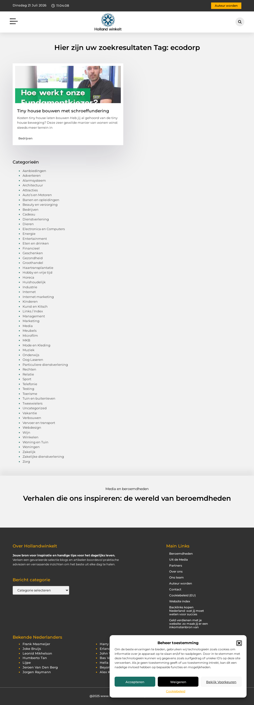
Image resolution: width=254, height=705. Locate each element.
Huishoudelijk (34, 282)
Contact (175, 589)
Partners (175, 565)
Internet (29, 292)
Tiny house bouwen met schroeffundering (63, 110)
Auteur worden (180, 583)
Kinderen (30, 301)
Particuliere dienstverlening (45, 365)
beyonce (107, 667)
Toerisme (30, 394)
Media (28, 326)
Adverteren (32, 175)
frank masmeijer (36, 644)
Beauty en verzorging (40, 205)
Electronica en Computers (44, 229)
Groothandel (33, 263)
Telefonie (30, 384)
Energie (29, 234)
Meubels (29, 330)
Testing (28, 389)
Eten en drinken (36, 243)
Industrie (30, 287)
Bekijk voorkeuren (221, 682)
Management (34, 316)
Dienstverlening (36, 219)
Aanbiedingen (34, 171)
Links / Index (33, 311)
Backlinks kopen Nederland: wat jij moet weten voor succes (186, 610)
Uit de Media (178, 559)
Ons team (176, 577)
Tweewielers (32, 403)
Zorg (26, 461)
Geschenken (33, 253)
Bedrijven (25, 138)
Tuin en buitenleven (39, 398)
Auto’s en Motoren (37, 195)
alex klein (108, 672)
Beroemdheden (181, 553)
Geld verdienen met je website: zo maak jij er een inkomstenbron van (188, 623)
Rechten (29, 369)
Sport (27, 379)
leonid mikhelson (37, 653)
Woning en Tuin (35, 442)
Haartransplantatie (38, 268)
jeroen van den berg (40, 667)
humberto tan (35, 658)
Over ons (176, 571)
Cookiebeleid (175, 691)
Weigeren (178, 682)
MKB (26, 340)
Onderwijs (31, 355)
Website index (179, 601)
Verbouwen (32, 418)
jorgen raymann (37, 672)
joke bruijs (32, 649)
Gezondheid (33, 258)
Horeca (28, 277)
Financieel (31, 248)
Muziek (28, 350)
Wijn (26, 432)
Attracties (30, 190)
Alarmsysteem (34, 180)
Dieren (28, 224)
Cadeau (29, 214)
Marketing (31, 321)
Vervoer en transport (39, 423)
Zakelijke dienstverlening (43, 456)
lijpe (27, 662)
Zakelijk (29, 452)
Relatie (28, 374)
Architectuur (33, 185)
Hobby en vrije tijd (37, 272)
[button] (239, 643)
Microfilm (30, 335)
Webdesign (32, 427)
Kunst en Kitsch (35, 306)
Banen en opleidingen (41, 200)
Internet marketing (38, 297)
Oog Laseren (33, 360)
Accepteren (135, 682)
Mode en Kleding (36, 345)
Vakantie (30, 413)
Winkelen (30, 437)
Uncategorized (35, 408)
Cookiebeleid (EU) (182, 595)
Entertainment (35, 239)
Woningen (31, 447)
